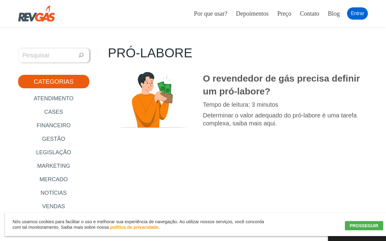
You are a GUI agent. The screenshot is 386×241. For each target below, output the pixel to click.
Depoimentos (252, 13)
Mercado (54, 179)
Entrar (357, 13)
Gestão (53, 139)
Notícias (54, 193)
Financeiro (54, 125)
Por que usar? (210, 13)
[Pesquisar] (81, 55)
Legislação (53, 152)
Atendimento (53, 98)
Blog (334, 13)
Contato (309, 13)
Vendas (53, 206)
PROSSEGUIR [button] (364, 225)
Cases (53, 112)
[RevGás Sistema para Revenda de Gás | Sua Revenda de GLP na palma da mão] (36, 13)
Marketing (53, 166)
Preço (284, 13)
